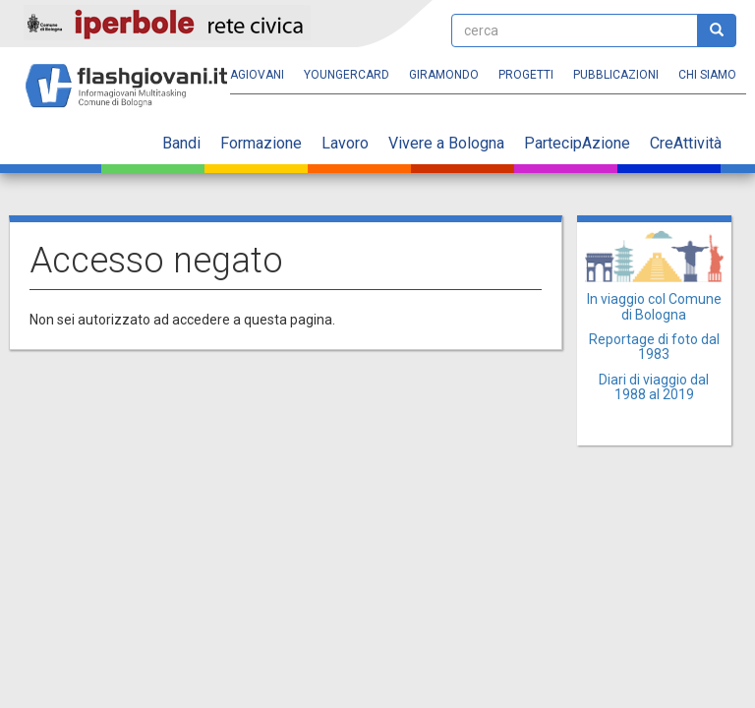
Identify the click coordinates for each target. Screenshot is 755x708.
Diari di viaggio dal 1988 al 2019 (654, 387)
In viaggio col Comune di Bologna (654, 306)
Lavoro (345, 143)
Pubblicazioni (616, 75)
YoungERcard (346, 75)
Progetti (525, 75)
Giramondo (444, 75)
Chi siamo (707, 75)
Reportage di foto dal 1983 (654, 346)
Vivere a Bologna (446, 143)
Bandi (181, 143)
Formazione (261, 143)
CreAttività (686, 143)
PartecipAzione (577, 143)
